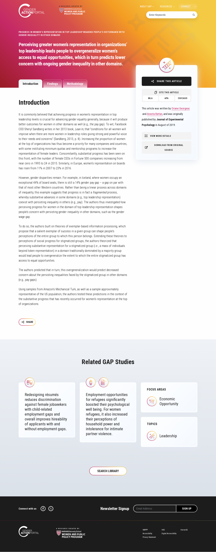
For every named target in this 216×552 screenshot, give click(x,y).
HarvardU (184, 530)
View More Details (160, 136)
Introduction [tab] (30, 84)
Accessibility (147, 534)
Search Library (108, 471)
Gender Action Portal (32, 11)
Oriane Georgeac (181, 108)
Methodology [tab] (75, 84)
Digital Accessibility (169, 534)
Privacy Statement (149, 537)
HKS (163, 530)
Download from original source (168, 147)
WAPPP (145, 530)
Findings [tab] (52, 84)
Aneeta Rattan (154, 114)
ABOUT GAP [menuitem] (146, 6)
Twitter (50, 508)
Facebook (43, 508)
